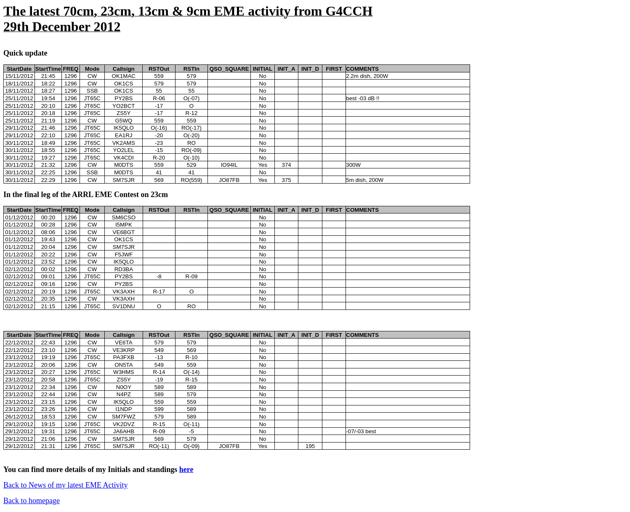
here (186, 469)
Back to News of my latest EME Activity (65, 485)
